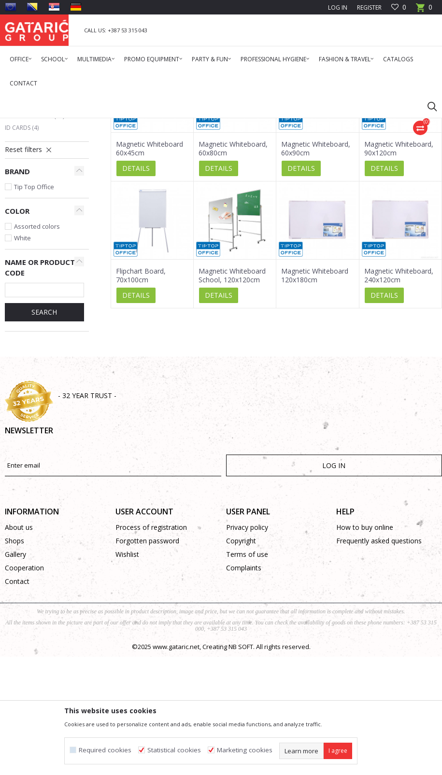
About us (19, 645)
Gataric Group (24, 124)
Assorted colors (37, 344)
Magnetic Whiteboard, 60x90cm (315, 267)
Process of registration (151, 645)
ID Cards (22, 246)
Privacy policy (247, 645)
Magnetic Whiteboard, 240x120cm (398, 393)
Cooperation (24, 686)
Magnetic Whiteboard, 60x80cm (233, 267)
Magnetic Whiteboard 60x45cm (149, 267)
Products (63, 124)
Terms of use (247, 672)
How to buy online (364, 645)
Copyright (241, 659)
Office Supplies (102, 124)
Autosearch (328, 158)
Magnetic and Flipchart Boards (42, 195)
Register (369, 7)
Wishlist (127, 672)
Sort (366, 158)
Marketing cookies (244, 750)
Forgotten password (147, 659)
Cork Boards (29, 212)
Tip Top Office (34, 305)
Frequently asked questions (379, 659)
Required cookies (105, 750)
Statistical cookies (174, 750)
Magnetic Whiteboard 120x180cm (314, 393)
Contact (17, 699)
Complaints (243, 686)
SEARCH (44, 430)
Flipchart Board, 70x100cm (141, 393)
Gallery (15, 672)
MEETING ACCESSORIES (160, 124)
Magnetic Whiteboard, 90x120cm (398, 267)
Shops (14, 659)
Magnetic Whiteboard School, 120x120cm (232, 393)
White (22, 356)
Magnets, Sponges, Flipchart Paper (34, 229)
